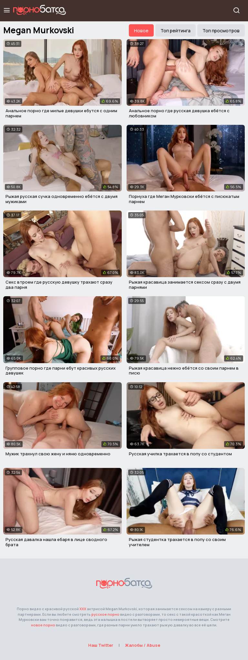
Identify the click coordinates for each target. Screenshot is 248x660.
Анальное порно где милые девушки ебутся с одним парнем (61, 113)
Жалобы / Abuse (142, 645)
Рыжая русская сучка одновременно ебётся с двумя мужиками (61, 198)
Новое (141, 30)
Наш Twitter (100, 645)
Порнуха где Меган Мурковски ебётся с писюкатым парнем (184, 198)
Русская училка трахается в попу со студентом (180, 454)
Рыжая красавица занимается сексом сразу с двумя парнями (185, 284)
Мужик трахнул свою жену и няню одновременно (57, 454)
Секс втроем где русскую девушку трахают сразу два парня (58, 284)
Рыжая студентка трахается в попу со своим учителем (177, 541)
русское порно (105, 614)
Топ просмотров (221, 30)
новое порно (43, 624)
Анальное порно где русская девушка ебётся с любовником (179, 113)
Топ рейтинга (175, 30)
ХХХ (82, 608)
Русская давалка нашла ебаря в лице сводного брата (56, 541)
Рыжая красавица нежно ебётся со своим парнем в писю (184, 370)
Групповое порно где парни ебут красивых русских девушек (60, 370)
